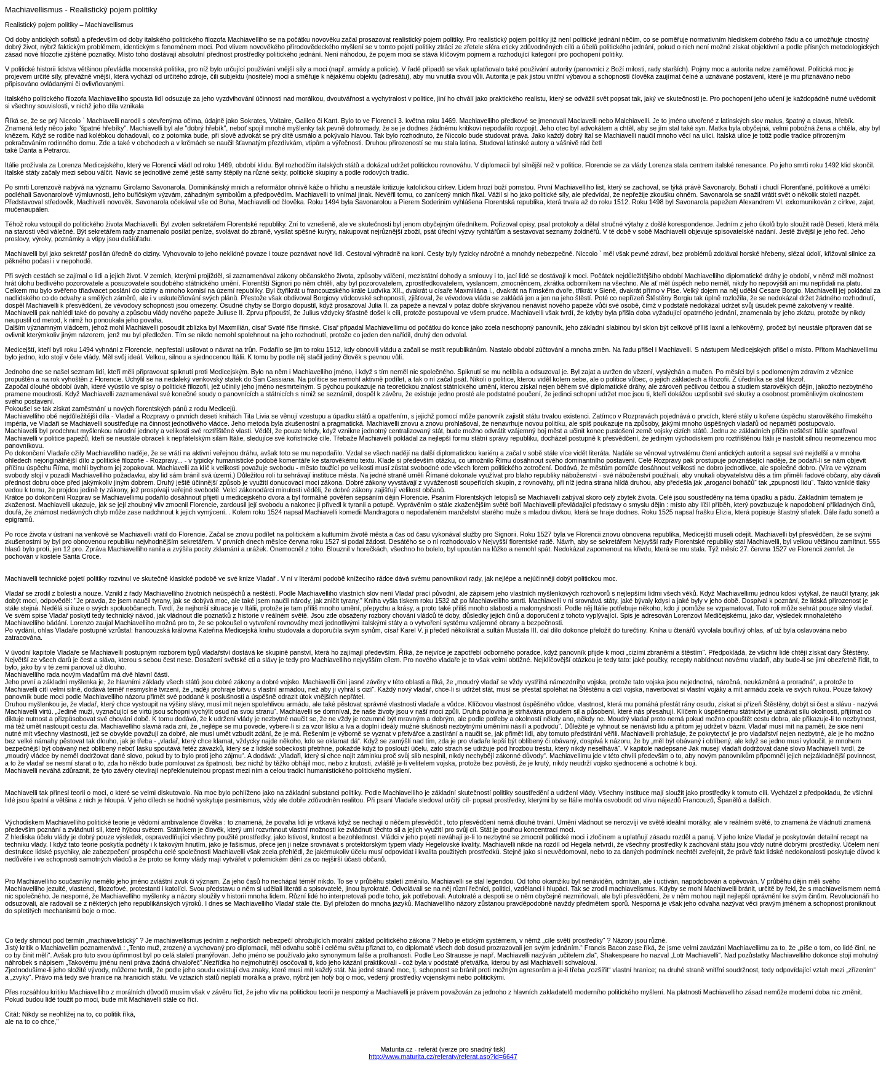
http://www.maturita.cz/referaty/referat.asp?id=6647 (443, 1056)
